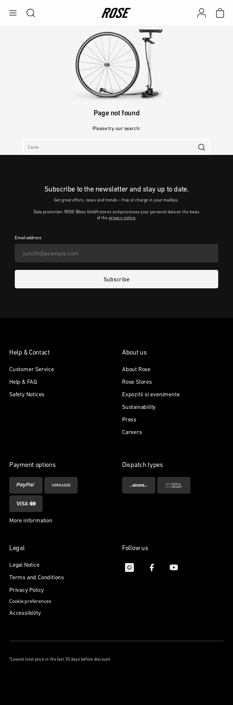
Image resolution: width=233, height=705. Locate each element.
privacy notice (122, 217)
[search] (27, 12)
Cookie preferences (30, 601)
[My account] (201, 12)
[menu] (12, 12)
